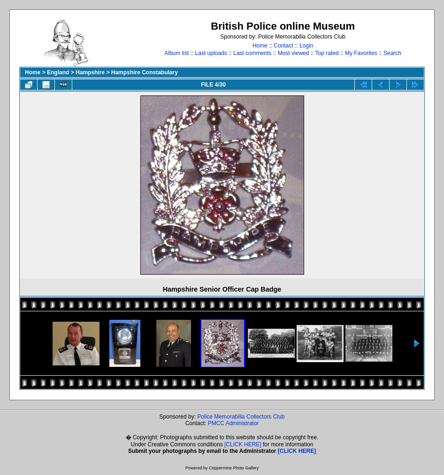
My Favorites (361, 53)
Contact (283, 45)
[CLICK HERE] (242, 444)
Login (306, 45)
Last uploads (211, 53)
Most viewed (293, 53)
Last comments (252, 53)
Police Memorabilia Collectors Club (240, 416)
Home (260, 45)
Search (392, 53)
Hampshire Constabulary (144, 72)
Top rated (327, 53)
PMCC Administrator (233, 423)
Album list (176, 53)
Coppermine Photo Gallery (234, 468)
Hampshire (90, 72)
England (58, 72)
